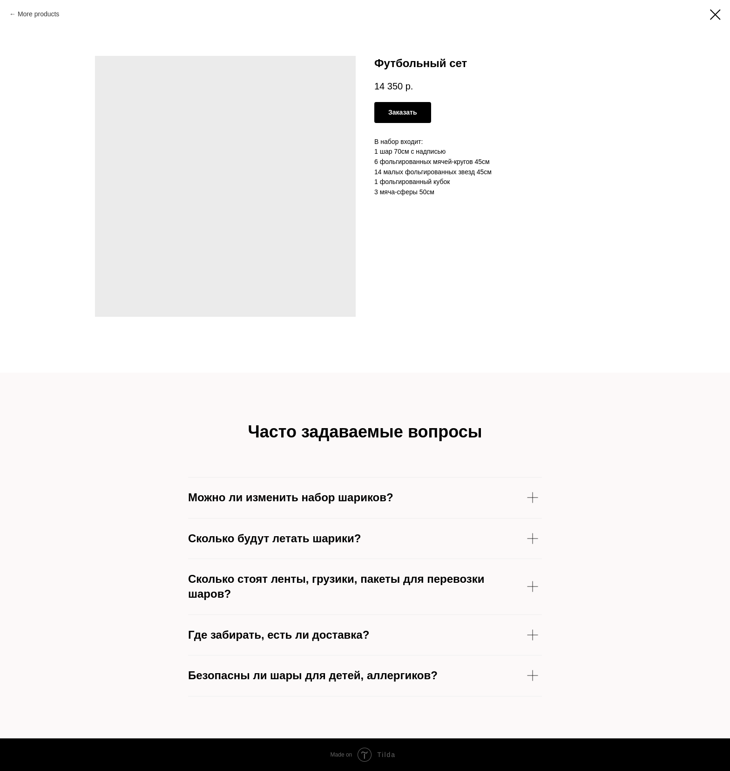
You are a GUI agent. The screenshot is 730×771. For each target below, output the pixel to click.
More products (38, 14)
